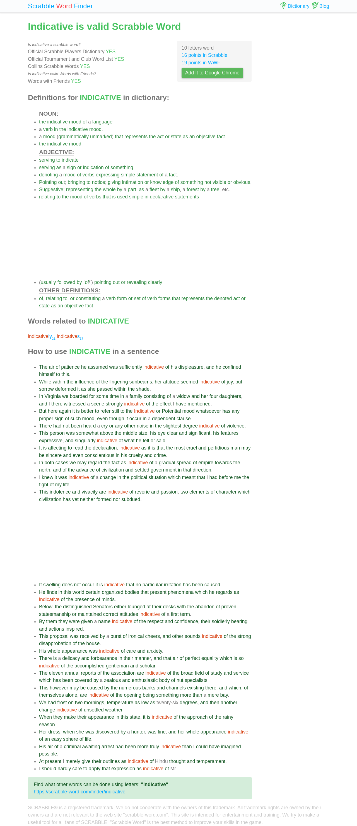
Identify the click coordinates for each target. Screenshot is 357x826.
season (47, 724)
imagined (231, 746)
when (69, 732)
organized (112, 592)
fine (162, 732)
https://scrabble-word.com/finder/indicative (80, 792)
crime (160, 455)
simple (128, 175)
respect (155, 621)
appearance (75, 651)
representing (79, 189)
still (115, 411)
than (197, 695)
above (106, 433)
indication (93, 167)
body (164, 680)
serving (47, 160)
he (84, 367)
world (78, 592)
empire (205, 462)
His (42, 651)
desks (169, 606)
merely (73, 761)
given (87, 621)
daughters (230, 396)
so (241, 658)
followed (66, 282)
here (52, 411)
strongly (114, 404)
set (137, 298)
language (102, 122)
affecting (57, 448)
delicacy (71, 658)
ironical (136, 636)
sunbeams (140, 382)
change (108, 477)
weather (113, 710)
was (113, 367)
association (123, 673)
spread (184, 462)
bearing (239, 621)
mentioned (199, 404)
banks (148, 688)
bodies (132, 592)
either (120, 606)
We (42, 702)
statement (147, 175)
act (160, 136)
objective (205, 136)
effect (166, 404)
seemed (189, 382)
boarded (79, 396)
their (156, 606)
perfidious (218, 448)
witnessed (75, 404)
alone (71, 695)
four (213, 396)
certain (93, 592)
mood (75, 122)
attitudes (129, 614)
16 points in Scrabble (204, 55)
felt (146, 440)
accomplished (89, 666)
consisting (154, 396)
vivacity (90, 492)
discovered (107, 732)
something (121, 167)
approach (197, 717)
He (42, 592)
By (42, 621)
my (58, 484)
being (149, 695)
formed (104, 499)
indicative (57, 122)
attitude (171, 382)
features (229, 433)
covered (83, 680)
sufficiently (130, 367)
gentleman (117, 666)
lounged (136, 606)
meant (189, 477)
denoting (48, 175)
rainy (228, 717)
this (65, 374)
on (71, 702)
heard (89, 426)
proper (46, 418)
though (116, 418)
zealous (112, 680)
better (87, 411)
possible (48, 754)
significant (199, 433)
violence (235, 426)
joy (230, 382)
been (76, 426)
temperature (120, 702)
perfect (192, 658)
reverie (142, 492)
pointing (103, 282)
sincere (54, 455)
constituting (88, 298)
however (59, 688)
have (181, 404)
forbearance (104, 658)
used (122, 197)
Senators (103, 606)
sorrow (46, 389)
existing (195, 688)
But (42, 411)
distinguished (77, 606)
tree (215, 189)
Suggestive (51, 189)
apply (94, 768)
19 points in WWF (201, 62)
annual (72, 673)
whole (109, 189)
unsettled (93, 710)
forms (164, 298)
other (129, 426)
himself (47, 374)
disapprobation (55, 643)
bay (224, 695)
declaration (105, 448)
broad (187, 673)
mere (213, 695)
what (129, 440)
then (214, 702)
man (235, 448)
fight (43, 484)
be (42, 455)
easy (56, 739)
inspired (74, 629)
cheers (152, 636)
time (114, 396)
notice (98, 182)
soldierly (221, 621)
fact (221, 136)
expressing (107, 175)
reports (88, 673)
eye (161, 433)
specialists (196, 680)
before (226, 477)
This (43, 433)
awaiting (91, 746)
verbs (89, 175)
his (174, 367)
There (45, 426)
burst (115, 636)
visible (219, 182)
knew (47, 477)
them (51, 621)
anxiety (154, 651)
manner (142, 658)
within (59, 382)
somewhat (87, 433)
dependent (163, 418)
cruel (191, 448)
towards (223, 462)
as (185, 136)
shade (142, 389)
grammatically (73, 136)
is (114, 197)
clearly (155, 282)
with (181, 606)
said (160, 440)
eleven (56, 673)
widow (183, 396)
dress (54, 732)
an (192, 136)
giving (114, 182)
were (74, 621)
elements (199, 492)
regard (95, 462)
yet (75, 499)
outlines (111, 761)
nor (116, 499)
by (119, 189)
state (176, 136)
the (42, 122)
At (41, 761)
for (92, 396)
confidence (186, 621)
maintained (90, 614)
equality (209, 658)
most (179, 448)
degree (190, 426)
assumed (98, 367)
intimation (132, 182)
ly (42, 336)
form (122, 298)
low (144, 702)
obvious (241, 182)
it (78, 389)
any (236, 411)
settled (142, 470)
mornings (94, 702)
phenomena (181, 592)
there (56, 404)
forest (193, 189)
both (49, 462)
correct (110, 614)
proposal (59, 636)
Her (43, 732)
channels (176, 688)
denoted (223, 298)
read (78, 448)
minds (108, 599)
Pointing (48, 182)
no (138, 584)
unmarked (101, 136)
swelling (52, 584)
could (202, 746)
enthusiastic (145, 680)
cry (104, 426)
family (135, 396)
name (104, 621)
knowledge (161, 182)
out (61, 182)
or (167, 136)
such (76, 418)
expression (123, 768)
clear (172, 433)
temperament (210, 761)
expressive (50, 440)
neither (87, 499)
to (58, 160)
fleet (154, 189)
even (102, 418)
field (199, 673)
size (143, 433)
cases (62, 462)
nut (180, 680)
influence (84, 382)
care (131, 651)
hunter (138, 732)
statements (187, 197)
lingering (118, 382)
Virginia (53, 396)
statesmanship (55, 614)
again (65, 411)
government (164, 470)
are (102, 492)
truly (154, 746)
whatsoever (208, 411)
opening (132, 695)
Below (45, 606)
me (237, 477)
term (185, 614)
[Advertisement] (145, 240)
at (148, 606)
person (57, 433)
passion (169, 492)
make (70, 717)
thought (177, 761)
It (40, 448)
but (238, 382)
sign (71, 167)
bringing (76, 182)
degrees (188, 702)
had (57, 426)
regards (224, 592)
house (93, 643)
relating (47, 197)
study (216, 673)
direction (202, 470)
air (51, 367)
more (185, 695)
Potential (171, 411)
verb (48, 129)
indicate (70, 160)
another (229, 702)
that (119, 136)
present (158, 592)
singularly (85, 440)
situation (157, 477)
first (174, 614)
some (102, 396)
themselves (51, 695)
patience (70, 367)
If (40, 584)
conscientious (99, 455)
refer (105, 411)
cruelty (136, 455)
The (43, 367)
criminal (72, 746)
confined (232, 367)
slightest (172, 426)
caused (212, 584)
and (210, 367)
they (62, 621)
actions (56, 629)
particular (153, 584)
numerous (130, 688)
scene (97, 404)
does (67, 584)
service (241, 673)
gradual (167, 462)
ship (175, 189)
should (49, 768)
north (44, 470)
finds (52, 592)
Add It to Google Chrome (212, 73)
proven (229, 606)
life (66, 484)
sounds (193, 636)
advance (85, 470)
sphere (70, 739)
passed (105, 389)
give (86, 761)
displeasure (191, 367)
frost (62, 702)
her (158, 382)
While (45, 382)
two (184, 492)
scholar (147, 666)
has (226, 411)
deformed (65, 389)
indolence (60, 492)
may (246, 448)
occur (135, 418)
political (139, 477)
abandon (205, 606)
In (41, 396)
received (89, 636)
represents (136, 136)
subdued (130, 499)
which (174, 477)
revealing (136, 282)
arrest (108, 746)
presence (84, 599)
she (91, 389)
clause (184, 418)
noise (142, 426)
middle (130, 433)
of (85, 122)
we (65, 396)
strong (244, 636)
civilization (113, 470)
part (132, 189)
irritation (173, 584)
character (226, 492)
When (45, 717)
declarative (161, 197)
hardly (64, 768)
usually (48, 282)
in (56, 129)
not (207, 182)
